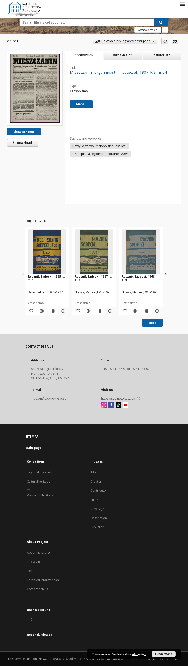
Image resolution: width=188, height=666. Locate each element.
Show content (23, 132)
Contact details (37, 589)
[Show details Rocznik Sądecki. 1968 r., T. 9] (156, 311)
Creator (96, 481)
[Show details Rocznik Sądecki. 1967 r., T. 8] (109, 311)
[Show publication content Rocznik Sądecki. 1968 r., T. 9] (146, 311)
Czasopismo (79, 91)
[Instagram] (104, 405)
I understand (163, 654)
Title (94, 472)
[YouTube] (125, 405)
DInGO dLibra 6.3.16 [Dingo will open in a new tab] (53, 659)
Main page (33, 448)
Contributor (99, 491)
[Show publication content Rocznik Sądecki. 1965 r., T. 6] (52, 311)
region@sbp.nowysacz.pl (50, 399)
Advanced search (147, 29)
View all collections (40, 495)
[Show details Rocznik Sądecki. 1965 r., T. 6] (62, 311)
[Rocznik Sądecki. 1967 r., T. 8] (94, 252)
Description (99, 518)
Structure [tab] (162, 55)
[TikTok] (118, 405)
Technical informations (43, 580)
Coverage (97, 509)
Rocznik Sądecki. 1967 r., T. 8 (93, 278)
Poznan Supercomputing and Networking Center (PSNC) (139, 659)
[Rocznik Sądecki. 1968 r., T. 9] (141, 252)
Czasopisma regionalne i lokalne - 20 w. (100, 154)
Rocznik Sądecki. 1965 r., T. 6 (46, 278)
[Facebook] (111, 405)
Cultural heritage (38, 481)
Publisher (97, 527)
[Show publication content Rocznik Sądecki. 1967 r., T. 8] (99, 311)
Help (30, 571)
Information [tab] (123, 55)
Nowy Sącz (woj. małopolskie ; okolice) (99, 146)
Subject (96, 500)
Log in (31, 619)
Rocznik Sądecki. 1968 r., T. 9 (140, 278)
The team (33, 562)
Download (21, 143)
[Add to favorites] (164, 41)
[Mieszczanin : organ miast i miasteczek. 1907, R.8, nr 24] (35, 88)
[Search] (161, 22)
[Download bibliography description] (41, 311)
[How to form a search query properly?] (165, 30)
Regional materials (40, 472)
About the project (39, 552)
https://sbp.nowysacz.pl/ (120, 399)
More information (135, 654)
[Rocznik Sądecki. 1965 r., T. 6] (47, 252)
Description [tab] (84, 55)
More (152, 323)
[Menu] (182, 4)
